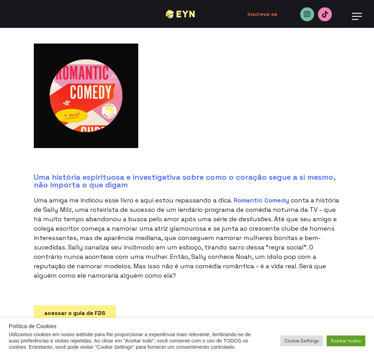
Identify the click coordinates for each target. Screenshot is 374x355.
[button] (357, 16)
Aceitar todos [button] (346, 341)
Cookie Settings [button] (302, 341)
